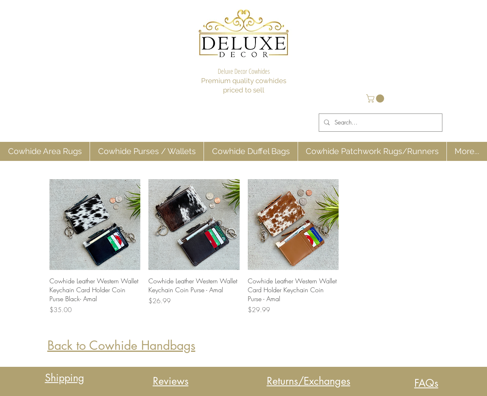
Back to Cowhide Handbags (121, 345)
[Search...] (380, 122)
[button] (376, 98)
